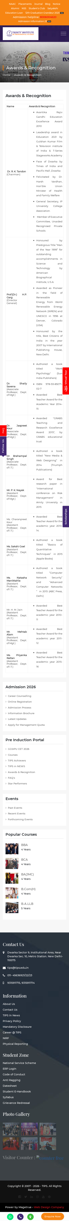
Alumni (15, 8)
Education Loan (14, 12)
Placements (25, 4)
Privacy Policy (12, 1021)
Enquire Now (53, 1216)
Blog (47, 4)
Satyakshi (52, 8)
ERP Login (9, 1068)
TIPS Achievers (17, 760)
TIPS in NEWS (16, 766)
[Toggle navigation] (63, 33)
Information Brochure (21, 713)
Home (6, 74)
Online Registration (20, 701)
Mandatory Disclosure (17, 1026)
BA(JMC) (27, 874)
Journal (38, 4)
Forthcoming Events (20, 819)
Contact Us (10, 1009)
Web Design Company (49, 1207)
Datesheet (10, 1085)
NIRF (6, 1038)
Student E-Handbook (17, 1091)
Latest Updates (17, 718)
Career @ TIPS (12, 1032)
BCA (24, 859)
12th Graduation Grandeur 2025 (44, 12)
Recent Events (16, 813)
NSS (24, 8)
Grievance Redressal (16, 1103)
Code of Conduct (14, 1074)
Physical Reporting (15, 1044)
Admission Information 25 (34, 21)
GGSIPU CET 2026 (18, 748)
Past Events (15, 807)
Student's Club (37, 8)
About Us (9, 1004)
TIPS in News (11, 1015)
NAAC (12, 4)
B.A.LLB (27, 904)
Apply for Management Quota (26, 724)
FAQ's (11, 777)
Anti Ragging (11, 1080)
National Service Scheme (19, 1063)
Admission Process (19, 707)
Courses (13, 754)
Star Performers (17, 783)
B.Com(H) (28, 889)
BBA (24, 845)
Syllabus (8, 1097)
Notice (56, 4)
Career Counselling (19, 695)
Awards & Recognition (21, 772)
